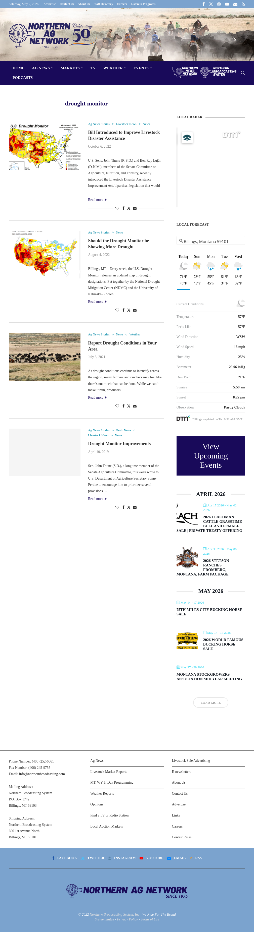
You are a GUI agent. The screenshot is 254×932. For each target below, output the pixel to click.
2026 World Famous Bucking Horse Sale (223, 644)
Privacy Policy (127, 919)
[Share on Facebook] (123, 208)
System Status (104, 919)
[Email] (235, 4)
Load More (211, 703)
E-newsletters (181, 772)
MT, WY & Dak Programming (111, 782)
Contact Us (67, 4)
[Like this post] (117, 208)
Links (176, 815)
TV (93, 68)
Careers (122, 4)
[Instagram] (219, 4)
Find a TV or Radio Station (109, 815)
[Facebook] (203, 4)
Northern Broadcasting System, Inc (114, 914)
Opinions (96, 804)
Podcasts (23, 78)
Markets (70, 68)
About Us (84, 4)
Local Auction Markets (106, 826)
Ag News (41, 68)
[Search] (242, 73)
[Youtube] (227, 4)
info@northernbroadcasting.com (42, 774)
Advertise (50, 4)
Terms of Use (150, 919)
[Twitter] (211, 4)
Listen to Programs (143, 4)
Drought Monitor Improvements (119, 444)
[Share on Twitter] (129, 208)
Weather (113, 68)
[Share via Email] (135, 208)
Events (141, 68)
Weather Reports (102, 793)
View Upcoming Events (211, 456)
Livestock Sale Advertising (191, 761)
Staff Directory (103, 4)
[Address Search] (211, 241)
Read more (97, 200)
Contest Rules (182, 837)
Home (19, 68)
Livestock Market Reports (108, 772)
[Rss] (243, 4)
